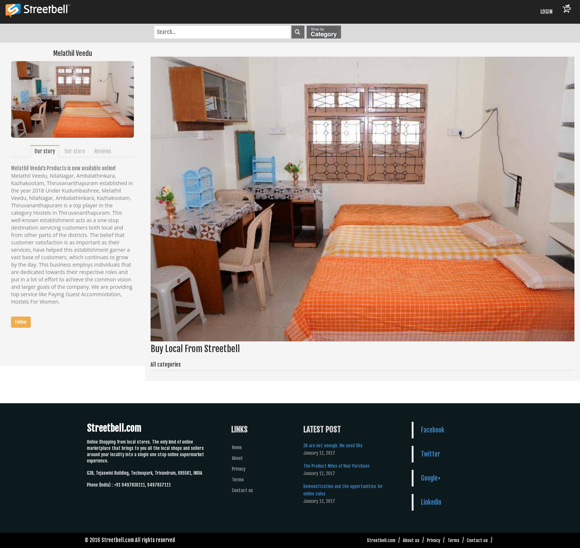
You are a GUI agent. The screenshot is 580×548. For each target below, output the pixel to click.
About (237, 458)
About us (411, 540)
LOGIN (546, 12)
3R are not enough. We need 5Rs (332, 445)
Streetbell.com (381, 540)
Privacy (238, 469)
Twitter (430, 454)
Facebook (432, 430)
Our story (44, 151)
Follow (21, 322)
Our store (74, 151)
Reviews (102, 151)
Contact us (242, 490)
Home (237, 447)
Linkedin (431, 502)
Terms (238, 479)
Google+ (431, 478)
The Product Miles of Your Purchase (336, 466)
